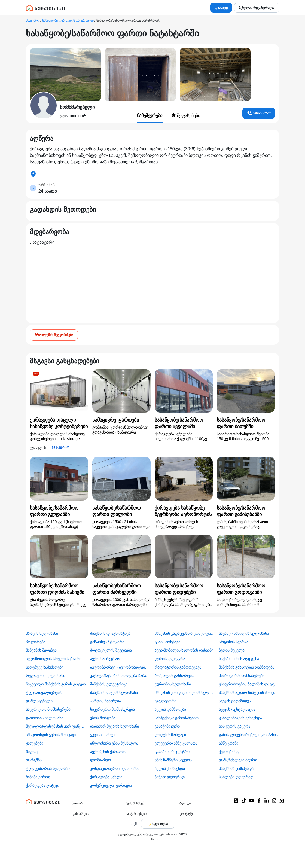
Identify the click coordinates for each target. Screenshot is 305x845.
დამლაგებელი (39, 701)
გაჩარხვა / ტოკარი (107, 642)
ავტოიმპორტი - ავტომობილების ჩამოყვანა (120, 667)
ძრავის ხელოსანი (42, 633)
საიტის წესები (136, 814)
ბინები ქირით (38, 777)
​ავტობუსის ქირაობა (108, 751)
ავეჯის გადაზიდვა (235, 701)
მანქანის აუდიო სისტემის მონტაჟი (249, 692)
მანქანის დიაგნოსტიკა (110, 633)
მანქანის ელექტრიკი (108, 684)
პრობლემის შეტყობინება (54, 335)
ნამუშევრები (150, 115)
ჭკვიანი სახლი (103, 735)
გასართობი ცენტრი (172, 751)
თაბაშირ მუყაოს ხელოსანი (114, 726)
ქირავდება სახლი (106, 777)
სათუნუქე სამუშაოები (44, 667)
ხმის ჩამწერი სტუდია (173, 760)
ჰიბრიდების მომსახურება (241, 675)
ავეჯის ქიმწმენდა (170, 768)
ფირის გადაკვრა (170, 659)
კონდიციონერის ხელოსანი (114, 768)
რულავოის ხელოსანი (45, 675)
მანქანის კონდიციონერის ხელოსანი (185, 692)
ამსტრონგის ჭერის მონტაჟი (51, 735)
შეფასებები (186, 115)
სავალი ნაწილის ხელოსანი (244, 633)
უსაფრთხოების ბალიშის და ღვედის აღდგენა (249, 684)
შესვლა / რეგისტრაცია (256, 8)
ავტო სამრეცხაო (105, 659)
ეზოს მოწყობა (102, 718)
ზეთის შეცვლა (232, 650)
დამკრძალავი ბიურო (238, 760)
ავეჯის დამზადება (170, 709)
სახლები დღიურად (236, 777)
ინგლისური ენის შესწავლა (114, 743)
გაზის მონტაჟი (168, 642)
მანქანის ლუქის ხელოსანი (114, 692)
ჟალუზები (34, 743)
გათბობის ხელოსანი (44, 718)
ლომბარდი (100, 760)
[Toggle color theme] (157, 824)
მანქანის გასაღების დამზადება (246, 667)
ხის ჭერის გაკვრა (234, 726)
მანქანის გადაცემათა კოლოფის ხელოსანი (185, 633)
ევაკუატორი (165, 701)
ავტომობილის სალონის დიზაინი (184, 650)
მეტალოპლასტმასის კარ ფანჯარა (56, 726)
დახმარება (80, 814)
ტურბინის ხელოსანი (173, 684)
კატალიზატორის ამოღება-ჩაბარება (120, 675)
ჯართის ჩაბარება (105, 701)
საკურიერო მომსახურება (48, 709)
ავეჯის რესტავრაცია (237, 709)
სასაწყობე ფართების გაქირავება (68, 20)
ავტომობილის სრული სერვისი (53, 659)
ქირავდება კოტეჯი (42, 785)
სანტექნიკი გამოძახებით (177, 718)
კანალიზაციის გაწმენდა (240, 718)
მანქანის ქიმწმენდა (236, 768)
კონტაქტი (186, 814)
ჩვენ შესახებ (135, 803)
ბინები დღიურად (170, 777)
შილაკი (32, 751)
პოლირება (35, 642)
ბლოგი (185, 803)
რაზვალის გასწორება (174, 675)
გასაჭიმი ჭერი (167, 726)
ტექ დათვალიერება (44, 692)
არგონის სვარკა (233, 642)
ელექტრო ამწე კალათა (176, 743)
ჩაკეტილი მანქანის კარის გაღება (56, 684)
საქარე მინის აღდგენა (239, 659)
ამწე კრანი (228, 743)
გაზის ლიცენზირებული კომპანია (248, 735)
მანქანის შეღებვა (41, 650)
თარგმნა (34, 760)
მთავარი (32, 20)
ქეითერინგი (229, 751)
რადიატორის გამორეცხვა (178, 667)
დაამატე (221, 8)
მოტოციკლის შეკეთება (111, 650)
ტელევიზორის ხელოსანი (48, 768)
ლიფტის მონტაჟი (170, 735)
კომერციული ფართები (111, 785)
